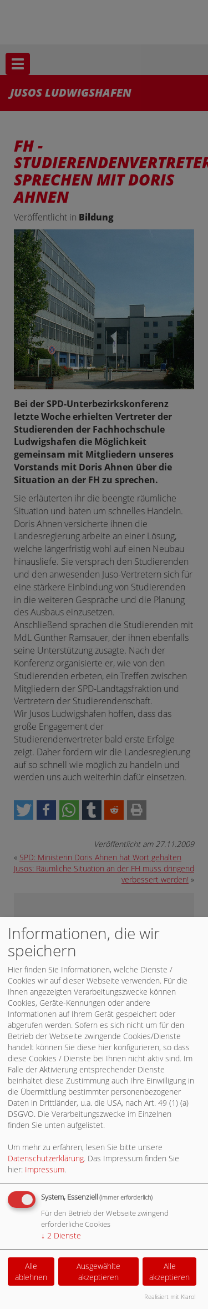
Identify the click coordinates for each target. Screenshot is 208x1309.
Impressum (44, 1169)
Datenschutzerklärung (46, 1158)
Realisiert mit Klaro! (170, 1296)
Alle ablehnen (31, 1271)
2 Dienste (61, 1235)
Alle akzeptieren (169, 1271)
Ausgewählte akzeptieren (98, 1271)
